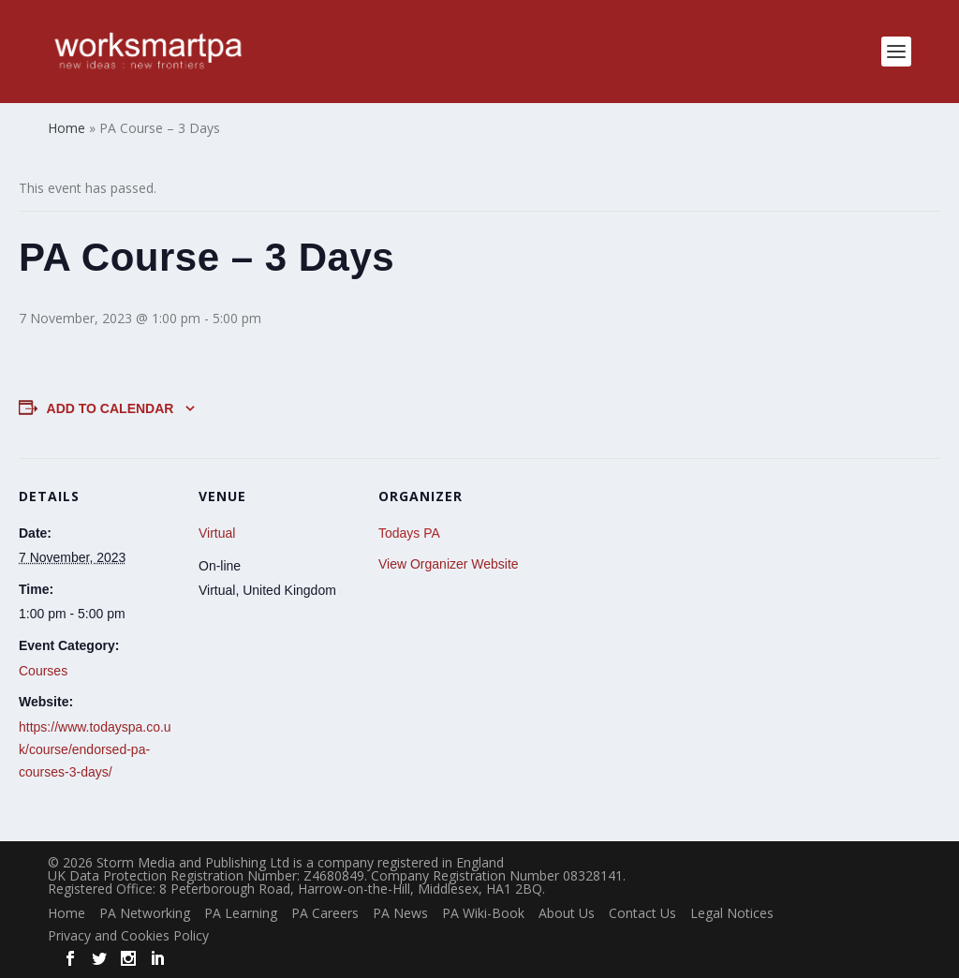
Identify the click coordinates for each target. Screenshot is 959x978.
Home (66, 913)
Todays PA (409, 533)
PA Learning (240, 913)
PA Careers (325, 913)
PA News (400, 913)
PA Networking (144, 913)
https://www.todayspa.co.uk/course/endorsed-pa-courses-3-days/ (95, 749)
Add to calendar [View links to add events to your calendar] (110, 408)
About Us (567, 913)
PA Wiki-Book (483, 913)
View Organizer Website (448, 563)
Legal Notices (732, 913)
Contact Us (642, 913)
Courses (43, 670)
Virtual (217, 533)
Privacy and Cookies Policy (128, 935)
